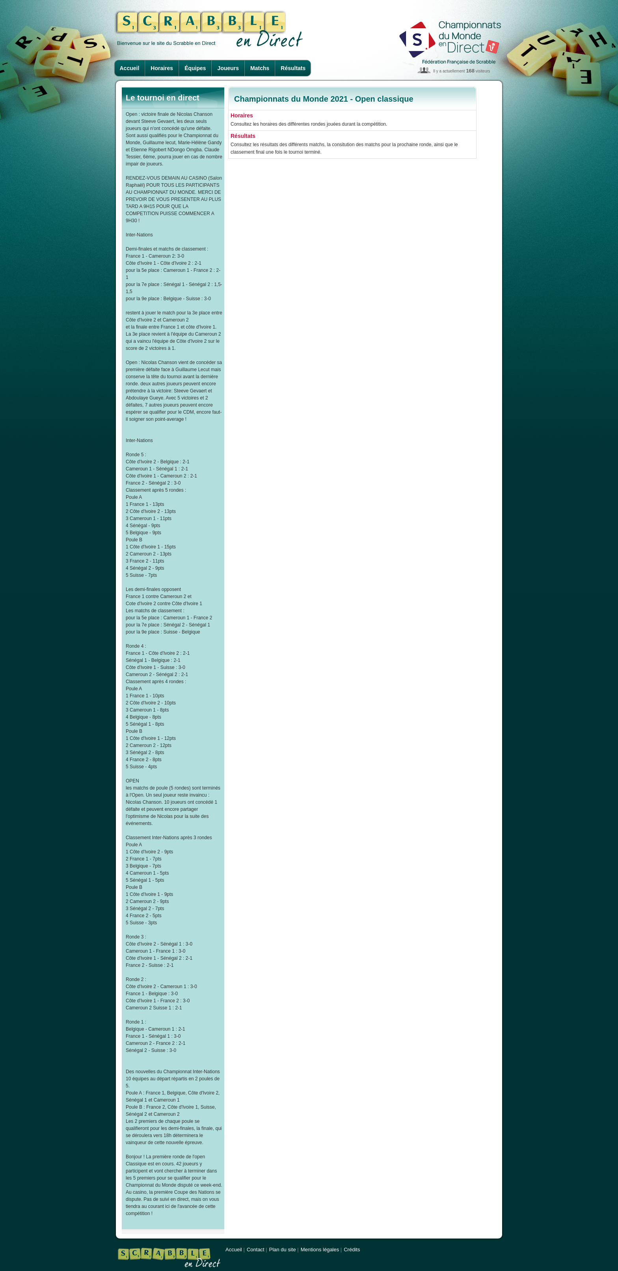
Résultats (293, 68)
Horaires (162, 68)
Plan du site (282, 1249)
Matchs (259, 68)
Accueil (130, 68)
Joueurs (228, 68)
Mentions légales (320, 1249)
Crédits (352, 1249)
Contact (255, 1249)
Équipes (195, 68)
